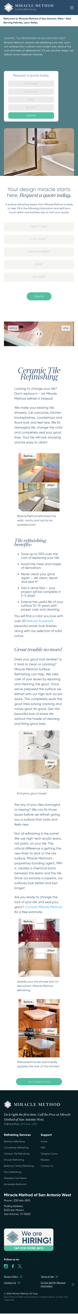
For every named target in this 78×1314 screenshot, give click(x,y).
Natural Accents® (40, 621)
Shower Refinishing (14, 1159)
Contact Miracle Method (43, 907)
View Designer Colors (39, 1081)
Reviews (45, 1159)
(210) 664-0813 (28, 1124)
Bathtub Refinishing (14, 1141)
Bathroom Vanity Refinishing (19, 1166)
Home (44, 1141)
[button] (72, 7)
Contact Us (47, 1166)
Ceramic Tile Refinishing (16, 1153)
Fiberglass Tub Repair (15, 1178)
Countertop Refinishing (16, 1147)
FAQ (43, 1147)
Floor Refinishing (12, 1172)
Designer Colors (49, 1153)
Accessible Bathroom (15, 1184)
